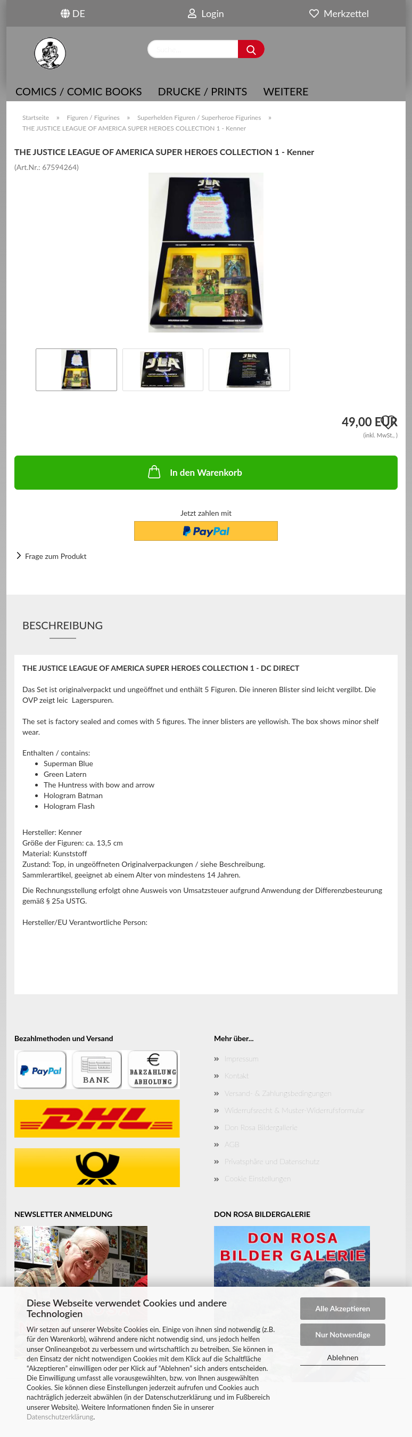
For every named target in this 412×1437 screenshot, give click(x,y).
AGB (232, 1144)
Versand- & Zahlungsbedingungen (278, 1093)
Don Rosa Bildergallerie (261, 1127)
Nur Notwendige (342, 1334)
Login (206, 13)
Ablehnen (343, 1357)
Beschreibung (62, 625)
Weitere (285, 91)
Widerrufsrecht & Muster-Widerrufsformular (295, 1110)
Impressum (242, 1058)
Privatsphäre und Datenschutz (272, 1161)
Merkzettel (339, 13)
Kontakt (237, 1075)
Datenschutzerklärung (60, 1416)
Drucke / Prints (203, 91)
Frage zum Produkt (55, 556)
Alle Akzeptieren (343, 1308)
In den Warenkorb (194, 471)
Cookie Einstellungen (258, 1178)
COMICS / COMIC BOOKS (78, 91)
